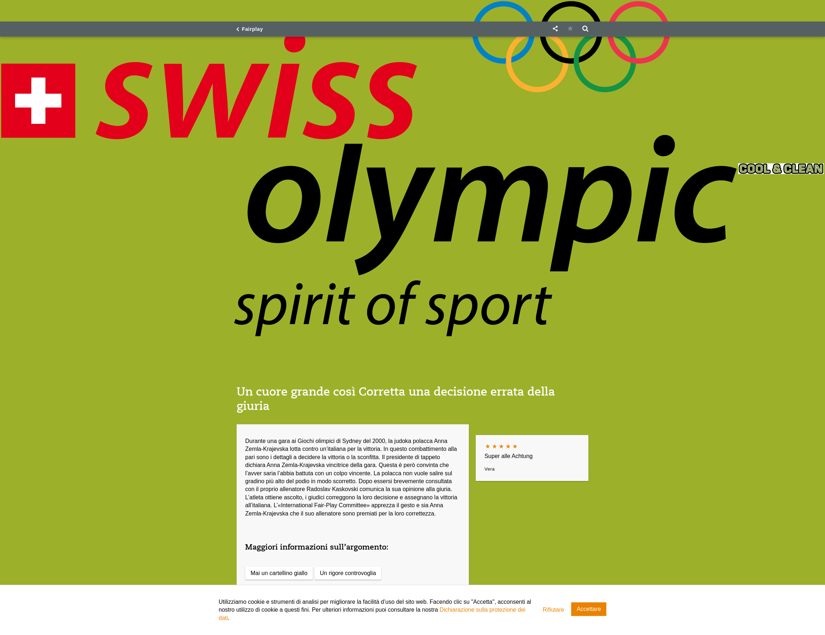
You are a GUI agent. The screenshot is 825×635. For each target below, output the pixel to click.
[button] (555, 29)
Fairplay (252, 29)
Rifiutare (553, 610)
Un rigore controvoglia (348, 573)
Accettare (589, 609)
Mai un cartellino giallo (279, 573)
